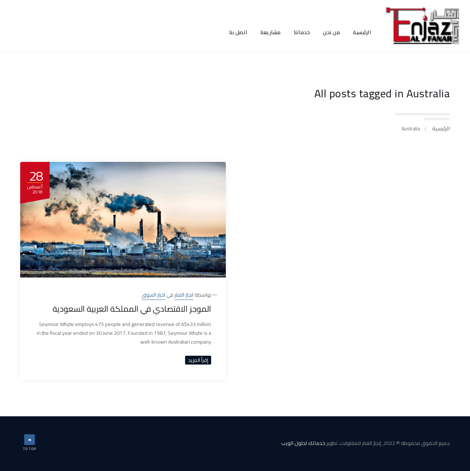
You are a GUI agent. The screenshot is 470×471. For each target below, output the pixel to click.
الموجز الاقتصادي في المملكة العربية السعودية (132, 308)
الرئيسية (362, 32)
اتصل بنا (238, 32)
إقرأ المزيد (198, 360)
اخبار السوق (153, 295)
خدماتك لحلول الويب (303, 443)
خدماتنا (302, 32)
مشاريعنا (270, 32)
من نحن (331, 32)
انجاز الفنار (184, 295)
